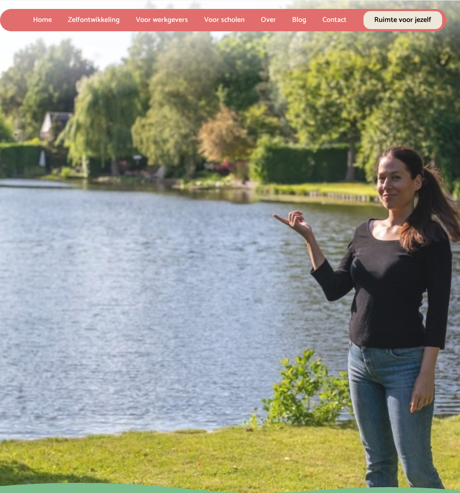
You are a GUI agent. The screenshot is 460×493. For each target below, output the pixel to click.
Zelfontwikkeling (94, 20)
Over (268, 20)
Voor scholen (224, 20)
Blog (299, 20)
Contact (334, 20)
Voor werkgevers (162, 20)
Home (42, 20)
